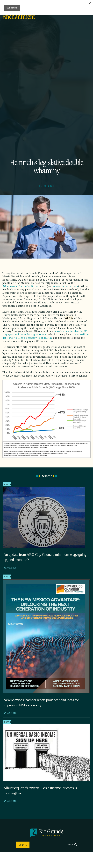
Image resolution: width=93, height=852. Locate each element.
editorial (20, 286)
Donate (23, 844)
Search (71, 844)
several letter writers (65, 286)
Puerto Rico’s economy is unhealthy (30, 337)
